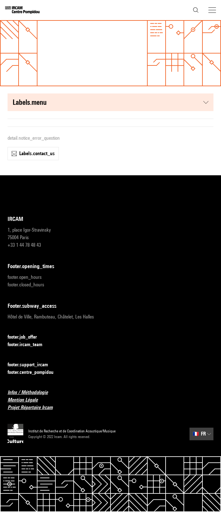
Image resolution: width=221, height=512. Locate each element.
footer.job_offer (26, 337)
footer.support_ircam (31, 365)
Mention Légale (26, 400)
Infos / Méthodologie (31, 392)
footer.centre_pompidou (34, 372)
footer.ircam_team (29, 344)
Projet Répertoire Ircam (34, 407)
